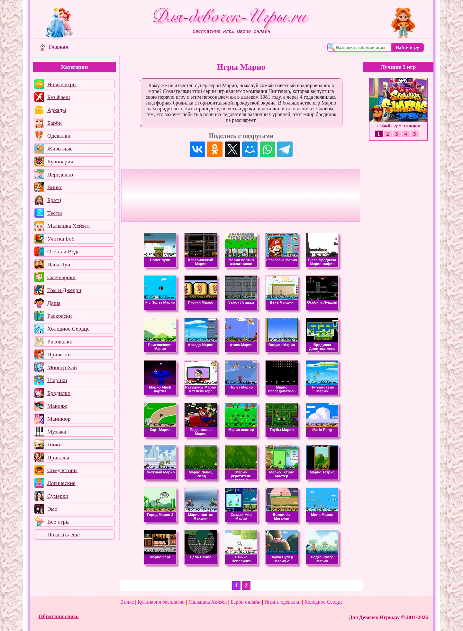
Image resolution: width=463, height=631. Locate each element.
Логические (61, 483)
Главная (53, 47)
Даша (53, 303)
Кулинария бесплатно (161, 602)
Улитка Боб (61, 238)
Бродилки (58, 393)
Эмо (52, 509)
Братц (54, 200)
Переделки (60, 174)
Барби (54, 123)
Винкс (54, 187)
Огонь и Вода (63, 251)
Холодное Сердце (68, 328)
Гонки (54, 444)
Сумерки (57, 496)
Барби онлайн (246, 602)
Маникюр (59, 419)
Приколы (58, 457)
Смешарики (61, 277)
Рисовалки (60, 341)
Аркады (56, 110)
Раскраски (59, 316)
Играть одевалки (282, 602)
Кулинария (60, 161)
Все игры (58, 521)
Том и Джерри (64, 290)
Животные (60, 148)
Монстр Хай (62, 367)
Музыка (56, 431)
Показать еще (63, 534)
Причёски (59, 354)
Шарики (57, 380)
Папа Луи (58, 264)
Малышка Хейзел (68, 226)
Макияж (57, 406)
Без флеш (58, 97)
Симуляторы (62, 470)
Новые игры (62, 84)
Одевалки (58, 136)
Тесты (54, 213)
